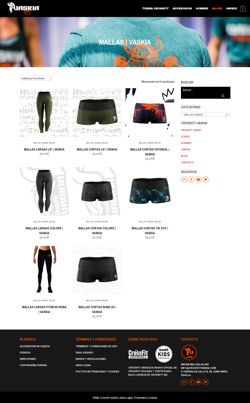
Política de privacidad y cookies (97, 371)
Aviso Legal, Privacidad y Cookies (138, 397)
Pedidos (25, 352)
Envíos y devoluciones (91, 358)
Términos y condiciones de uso (96, 345)
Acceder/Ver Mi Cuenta (35, 345)
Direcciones (28, 358)
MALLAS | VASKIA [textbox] (204, 108)
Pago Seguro (84, 352)
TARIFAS (185, 143)
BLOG (184, 149)
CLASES (185, 130)
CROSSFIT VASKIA (191, 123)
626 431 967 (202, 364)
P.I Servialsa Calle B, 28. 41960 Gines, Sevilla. (204, 372)
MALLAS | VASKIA (40, 143)
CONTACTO (187, 156)
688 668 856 (187, 364)
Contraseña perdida (33, 364)
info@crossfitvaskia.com (198, 367)
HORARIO (186, 136)
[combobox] (36, 78)
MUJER (52, 143)
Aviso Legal (83, 364)
